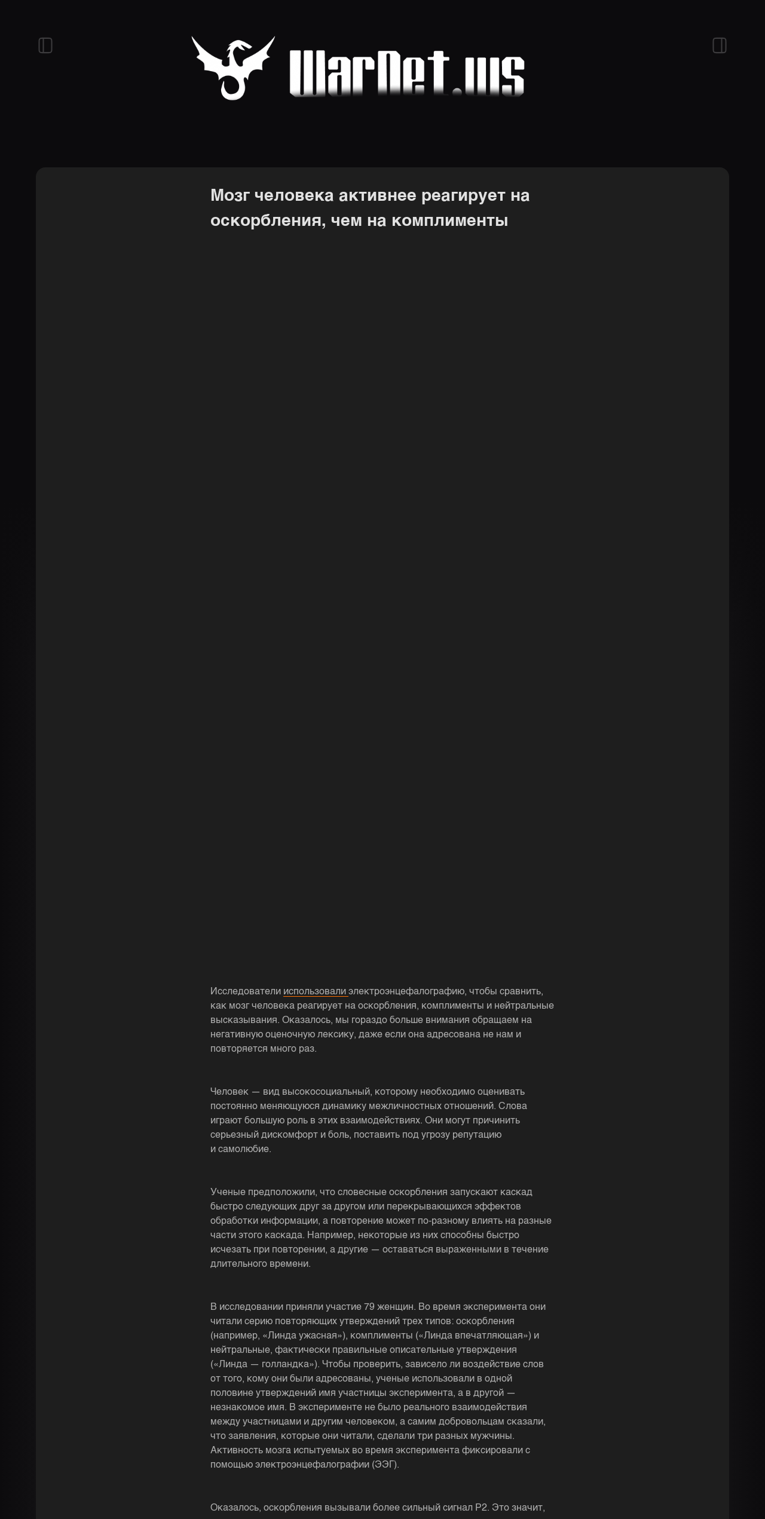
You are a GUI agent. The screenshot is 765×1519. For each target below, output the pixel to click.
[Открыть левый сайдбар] (45, 45)
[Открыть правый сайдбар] (719, 45)
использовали (315, 992)
